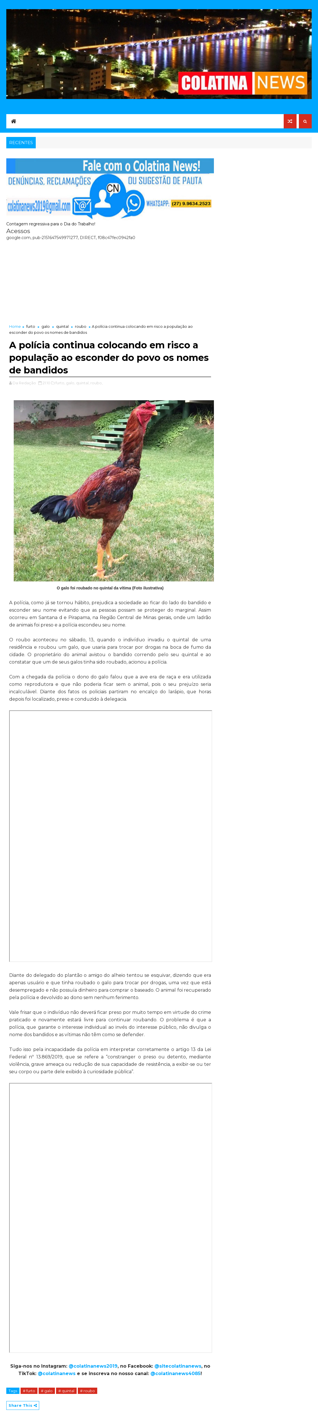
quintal (62, 326)
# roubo (87, 1390)
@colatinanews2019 (93, 1366)
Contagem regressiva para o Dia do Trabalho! (50, 224)
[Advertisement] (110, 281)
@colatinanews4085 (175, 1373)
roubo (80, 326)
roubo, (96, 383)
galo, (70, 383)
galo (45, 326)
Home (15, 326)
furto (30, 326)
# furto (29, 1390)
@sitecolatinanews (177, 1366)
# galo (47, 1390)
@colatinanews (56, 1373)
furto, (60, 383)
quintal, (83, 383)
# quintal (66, 1390)
